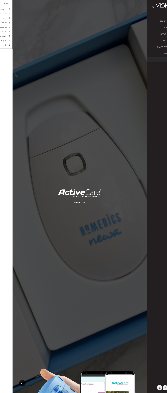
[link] (3, 75)
